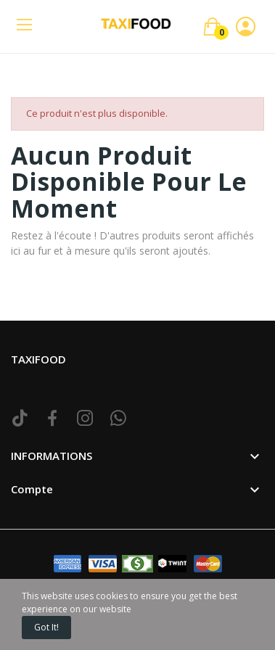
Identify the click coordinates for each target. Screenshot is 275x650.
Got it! (46, 627)
